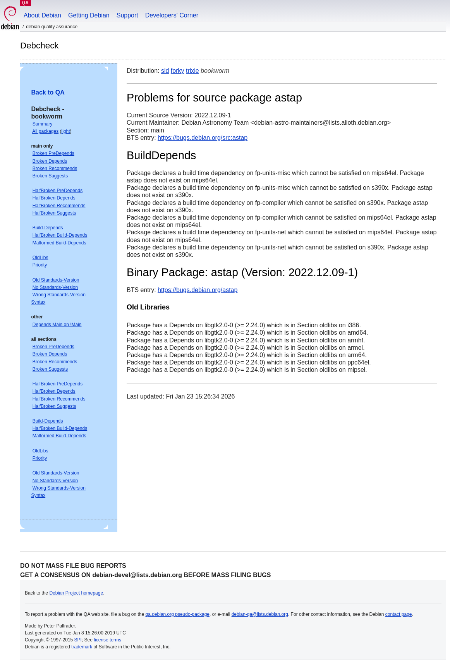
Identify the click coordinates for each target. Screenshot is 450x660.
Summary (42, 124)
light (66, 131)
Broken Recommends (55, 168)
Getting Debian (89, 15)
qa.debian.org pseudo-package (178, 614)
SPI (78, 640)
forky (177, 70)
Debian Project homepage (76, 593)
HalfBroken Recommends (59, 205)
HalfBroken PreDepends (57, 190)
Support (127, 15)
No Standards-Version (55, 287)
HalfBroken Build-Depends (60, 235)
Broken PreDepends (53, 153)
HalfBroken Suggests (54, 213)
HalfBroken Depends (54, 198)
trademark (81, 647)
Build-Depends (48, 227)
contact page (398, 614)
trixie (192, 70)
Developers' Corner (171, 15)
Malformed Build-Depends (59, 243)
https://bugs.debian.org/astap (197, 290)
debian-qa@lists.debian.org (260, 614)
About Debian (42, 15)
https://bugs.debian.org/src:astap (202, 137)
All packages (45, 131)
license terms (107, 640)
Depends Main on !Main (57, 324)
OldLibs (40, 257)
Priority (40, 265)
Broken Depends (50, 161)
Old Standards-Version (56, 280)
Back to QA (47, 92)
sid (165, 70)
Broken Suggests (50, 176)
